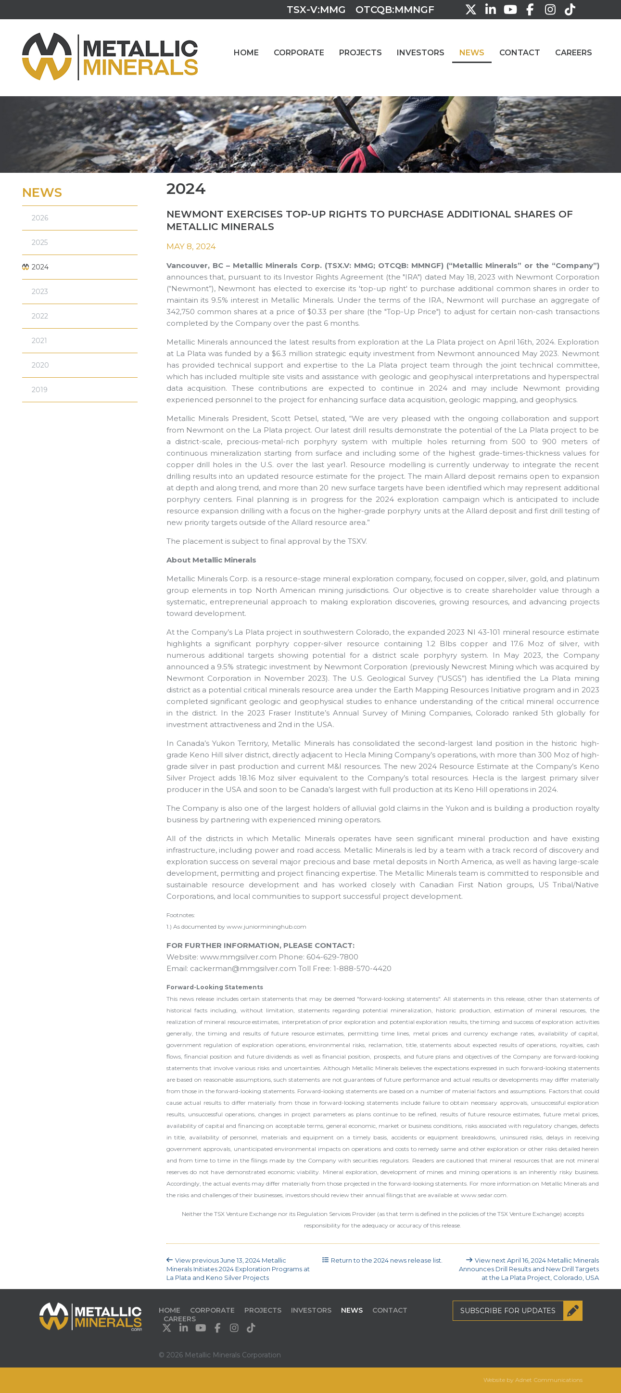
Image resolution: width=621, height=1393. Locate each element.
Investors (420, 52)
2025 (40, 242)
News (471, 52)
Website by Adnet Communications (533, 1379)
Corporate (299, 52)
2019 (40, 389)
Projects (360, 52)
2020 (40, 365)
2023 (40, 291)
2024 (40, 267)
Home (246, 52)
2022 (40, 316)
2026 (40, 218)
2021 (39, 340)
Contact (519, 52)
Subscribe (521, 1310)
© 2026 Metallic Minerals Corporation (220, 1355)
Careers (573, 52)
